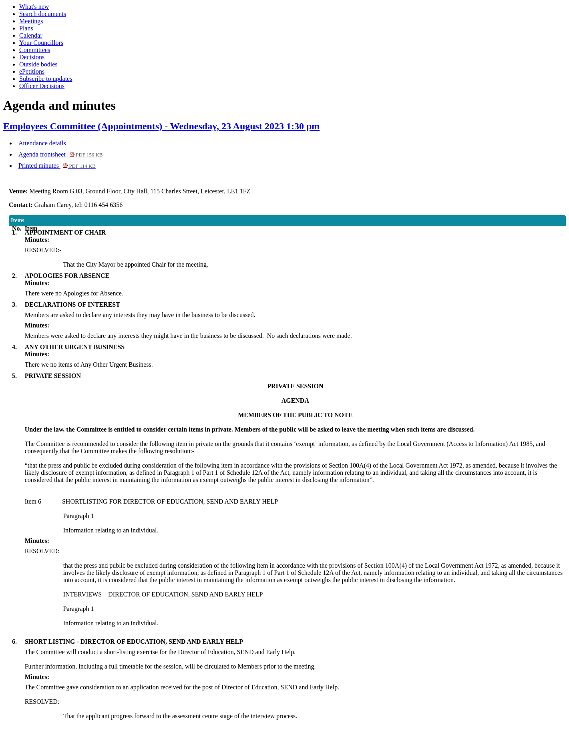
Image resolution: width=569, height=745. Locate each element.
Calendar (30, 35)
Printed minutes (57, 165)
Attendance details (42, 143)
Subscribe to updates (45, 78)
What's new (34, 6)
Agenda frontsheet (60, 154)
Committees (34, 49)
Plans (26, 28)
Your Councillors (41, 42)
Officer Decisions (41, 85)
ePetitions (31, 71)
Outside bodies (38, 64)
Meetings (31, 21)
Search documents (42, 13)
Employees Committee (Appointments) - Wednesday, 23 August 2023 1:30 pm (161, 126)
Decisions (31, 57)
